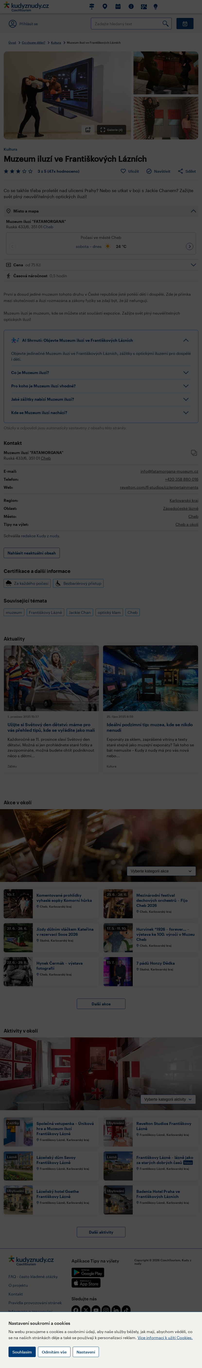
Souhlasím (22, 1352)
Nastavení (86, 1352)
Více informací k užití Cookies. (165, 1337)
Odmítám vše (54, 1352)
